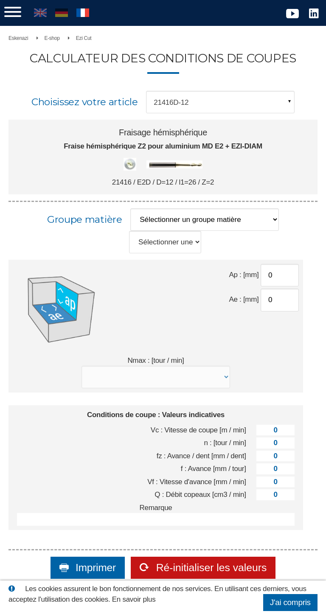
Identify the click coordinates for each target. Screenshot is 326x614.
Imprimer (94, 567)
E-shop (51, 38)
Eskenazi (18, 38)
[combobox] (220, 102)
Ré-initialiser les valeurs (210, 567)
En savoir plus (134, 599)
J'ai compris (290, 602)
